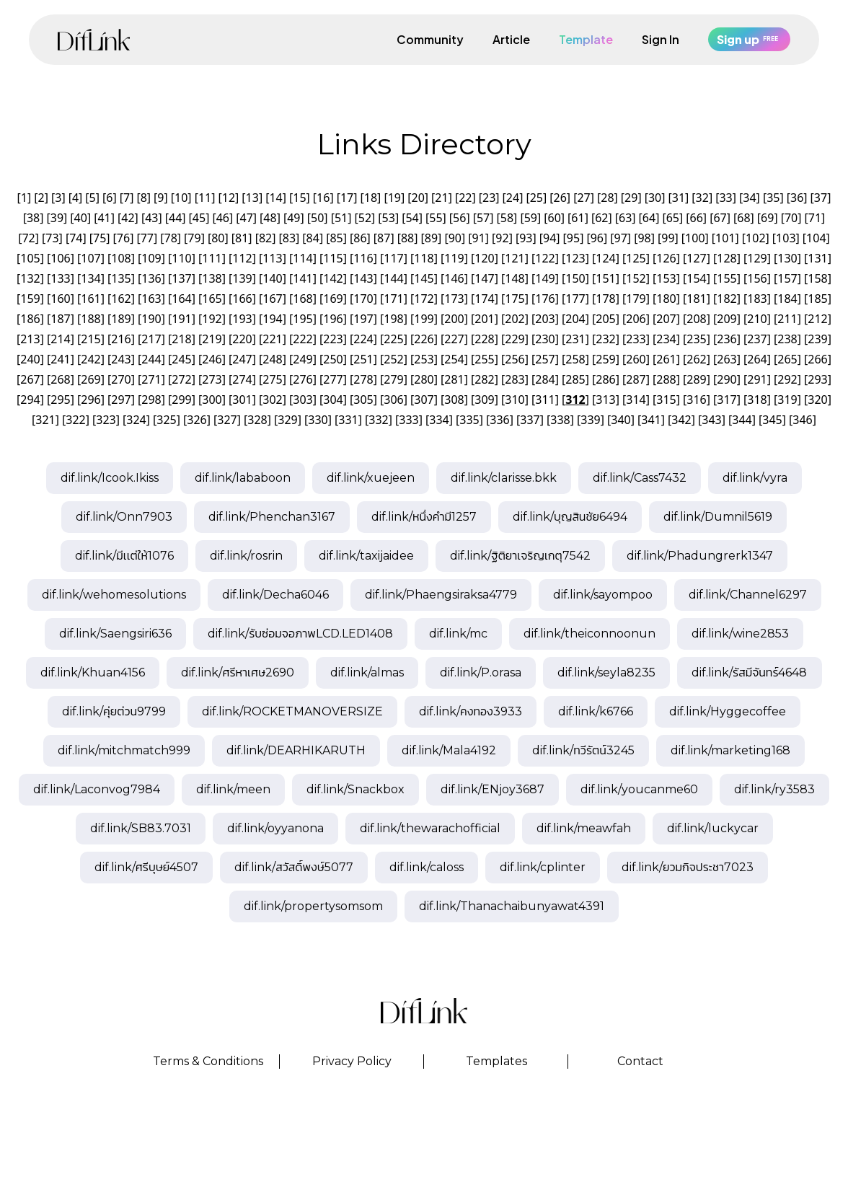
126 (666, 258)
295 (60, 399)
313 (605, 399)
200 (454, 319)
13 (252, 198)
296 (90, 399)
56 (459, 218)
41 (103, 218)
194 (272, 319)
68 (743, 218)
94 (549, 238)
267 (30, 379)
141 (302, 278)
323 (105, 420)
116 (363, 258)
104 (816, 238)
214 (60, 339)
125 (635, 258)
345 (772, 420)
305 (363, 399)
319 (787, 399)
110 (181, 258)
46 (222, 218)
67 (719, 218)
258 (575, 359)
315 (666, 399)
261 (666, 359)
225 (393, 339)
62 (601, 218)
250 (333, 359)
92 (501, 238)
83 (289, 238)
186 (30, 319)
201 (484, 319)
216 (121, 339)
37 (820, 198)
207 (666, 319)
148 (514, 278)
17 (346, 198)
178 (605, 298)
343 (711, 420)
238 (787, 339)
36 (796, 198)
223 (333, 339)
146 (454, 278)
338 (560, 420)
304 (333, 399)
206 (635, 319)
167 (272, 298)
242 (90, 359)
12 (228, 198)
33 (725, 198)
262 (696, 359)
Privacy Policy (352, 1061)
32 (702, 198)
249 (302, 359)
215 (90, 339)
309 (484, 399)
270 (121, 379)
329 (287, 420)
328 (257, 420)
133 (60, 278)
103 (785, 238)
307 (423, 399)
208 (696, 319)
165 (211, 298)
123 (575, 258)
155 (726, 278)
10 (181, 198)
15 (299, 198)
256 (514, 359)
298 (151, 399)
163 (151, 298)
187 (60, 319)
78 (170, 238)
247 (242, 359)
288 (666, 379)
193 (242, 319)
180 (666, 298)
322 (75, 420)
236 (726, 339)
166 (242, 298)
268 (60, 379)
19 (394, 198)
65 (672, 218)
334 (439, 420)
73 (51, 238)
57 (483, 218)
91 (478, 238)
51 (341, 218)
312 (575, 399)
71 (814, 218)
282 (484, 379)
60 (553, 218)
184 (787, 298)
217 (151, 339)
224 (363, 339)
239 (817, 339)
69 (767, 218)
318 (757, 399)
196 (333, 319)
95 (573, 238)
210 (757, 319)
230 (545, 339)
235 (696, 339)
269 (90, 379)
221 (272, 339)
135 (121, 278)
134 (90, 278)
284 (545, 379)
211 (787, 319)
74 (75, 238)
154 (696, 278)
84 (312, 238)
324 (136, 420)
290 (726, 379)
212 (817, 319)
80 (217, 238)
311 (545, 399)
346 (802, 420)
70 (791, 218)
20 (417, 198)
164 (181, 298)
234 (666, 339)
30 (654, 198)
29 (630, 198)
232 (605, 339)
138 (211, 278)
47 (246, 218)
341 (651, 420)
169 (333, 298)
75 (99, 238)
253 (423, 359)
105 (30, 258)
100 (695, 238)
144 (393, 278)
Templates (496, 1061)
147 (484, 278)
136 (151, 278)
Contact (640, 1061)
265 (787, 359)
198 (393, 319)
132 (30, 278)
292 (787, 379)
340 (620, 420)
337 (529, 420)
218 (181, 339)
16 (323, 198)
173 (454, 298)
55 (435, 218)
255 (484, 359)
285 (575, 379)
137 (181, 278)
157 (787, 278)
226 (423, 339)
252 (393, 359)
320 (817, 399)
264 (757, 359)
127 (696, 258)
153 (666, 278)
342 (681, 420)
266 (817, 359)
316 (696, 399)
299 (181, 399)
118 (423, 258)
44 (175, 218)
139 (242, 278)
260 (635, 359)
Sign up (749, 39)
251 (363, 359)
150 (575, 278)
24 (512, 198)
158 (817, 278)
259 (605, 359)
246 (211, 359)
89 (431, 238)
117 (393, 258)
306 (393, 399)
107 (90, 258)
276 (302, 379)
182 (726, 298)
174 (484, 298)
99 (667, 238)
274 (242, 379)
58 (506, 218)
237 (757, 339)
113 (272, 258)
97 (620, 238)
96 (597, 238)
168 (302, 298)
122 (545, 258)
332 (378, 420)
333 (408, 420)
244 (151, 359)
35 (773, 198)
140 (272, 278)
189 (121, 319)
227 (454, 339)
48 (269, 218)
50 (317, 218)
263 (726, 359)
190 (151, 319)
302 (272, 399)
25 (536, 198)
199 (423, 319)
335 (469, 420)
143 (363, 278)
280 (423, 379)
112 (242, 258)
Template (586, 39)
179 (635, 298)
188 (90, 319)
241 (60, 359)
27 (583, 198)
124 (605, 258)
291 (757, 379)
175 (514, 298)
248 (272, 359)
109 (151, 258)
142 (333, 278)
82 (265, 238)
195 (302, 319)
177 (575, 298)
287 (635, 379)
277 (333, 379)
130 (787, 258)
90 (455, 238)
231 (575, 339)
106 (60, 258)
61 (577, 218)
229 (514, 339)
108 (121, 258)
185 (817, 298)
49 (293, 218)
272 (181, 379)
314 (635, 399)
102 (755, 238)
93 (525, 238)
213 (30, 339)
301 (242, 399)
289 (696, 379)
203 (545, 319)
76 (123, 238)
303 (302, 399)
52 (364, 218)
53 (388, 218)
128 (726, 258)
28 (607, 198)
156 (757, 278)
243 (121, 359)
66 (696, 218)
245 (181, 359)
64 (648, 218)
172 (423, 298)
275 (272, 379)
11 (204, 198)
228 (484, 339)
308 (454, 399)
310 (514, 399)
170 (363, 298)
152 (635, 278)
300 (211, 399)
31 (678, 198)
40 (80, 218)
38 (33, 218)
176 (545, 298)
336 (499, 420)
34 (749, 198)
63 (625, 218)
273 (211, 379)
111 (211, 258)
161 (90, 298)
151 (605, 278)
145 (423, 278)
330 (317, 420)
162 (121, 298)
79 (193, 238)
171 (393, 298)
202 (514, 319)
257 (545, 359)
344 (741, 420)
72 (28, 238)
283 (514, 379)
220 (242, 339)
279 (393, 379)
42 (127, 218)
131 (817, 258)
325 (166, 420)
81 (241, 238)
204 (575, 319)
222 (302, 339)
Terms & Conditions (208, 1061)
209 (726, 319)
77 (147, 238)
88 (407, 238)
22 (465, 198)
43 (151, 218)
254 (454, 359)
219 (211, 339)
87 (383, 238)
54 (411, 218)
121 (514, 258)
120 (484, 258)
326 (196, 420)
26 (560, 198)
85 (336, 238)
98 (643, 238)
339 (590, 420)
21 (441, 198)
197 (363, 319)
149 (545, 278)
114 (302, 258)
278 (363, 379)
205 (605, 319)
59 (530, 218)
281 (454, 379)
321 (45, 420)
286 (605, 379)
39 (56, 218)
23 (488, 198)
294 (30, 399)
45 (199, 218)
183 (757, 298)
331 (348, 420)
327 (227, 420)
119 (454, 258)
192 (211, 319)
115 (333, 258)
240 (30, 359)
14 (275, 198)
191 (181, 319)
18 (370, 198)
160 (60, 298)
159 (30, 298)
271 (151, 379)
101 (725, 238)
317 (726, 399)
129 (757, 258)
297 (121, 399)
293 (817, 379)
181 (696, 298)
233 (635, 339)
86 (359, 238)
